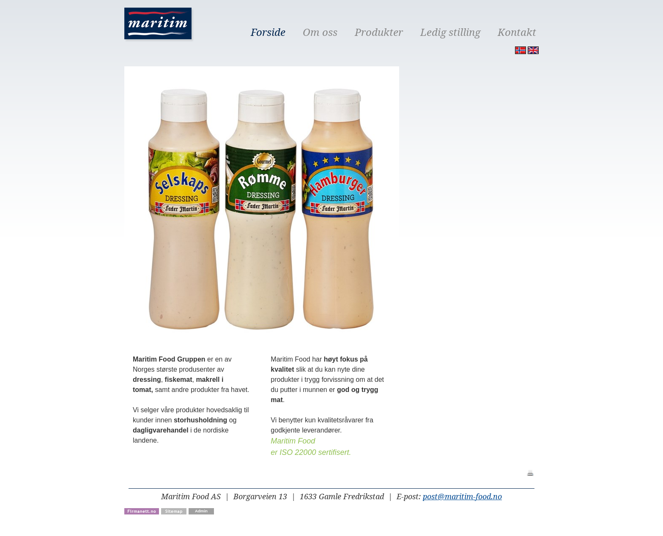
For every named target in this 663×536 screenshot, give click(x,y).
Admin (201, 511)
